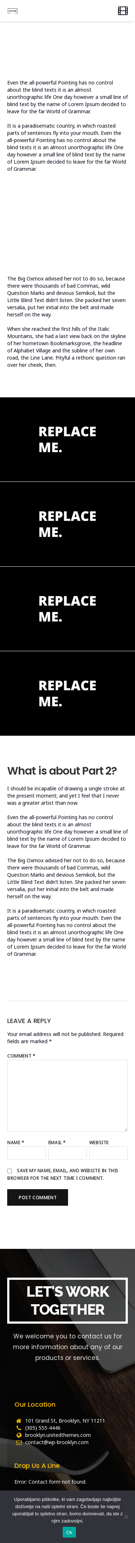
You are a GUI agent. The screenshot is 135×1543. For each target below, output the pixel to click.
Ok (69, 1532)
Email (57, 1143)
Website (99, 1143)
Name (15, 1143)
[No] (126, 1516)
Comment (21, 1056)
